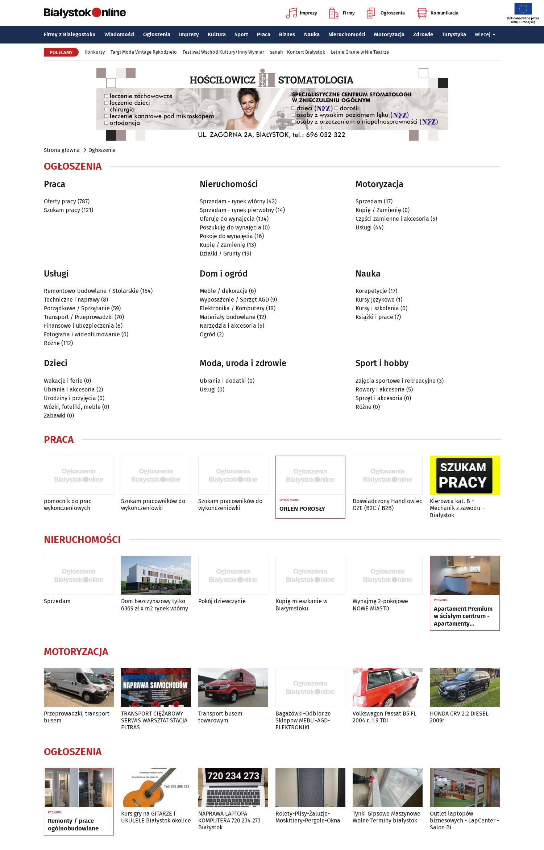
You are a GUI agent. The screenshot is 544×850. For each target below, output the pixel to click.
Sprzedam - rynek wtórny (232, 201)
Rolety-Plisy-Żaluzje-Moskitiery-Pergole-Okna (307, 817)
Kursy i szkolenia (377, 308)
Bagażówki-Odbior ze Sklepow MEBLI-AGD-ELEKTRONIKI (303, 720)
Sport (241, 34)
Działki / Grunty (220, 253)
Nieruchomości (346, 34)
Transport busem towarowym (220, 717)
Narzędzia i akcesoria (228, 325)
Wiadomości (119, 34)
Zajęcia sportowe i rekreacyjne (396, 380)
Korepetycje (371, 290)
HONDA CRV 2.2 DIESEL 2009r (459, 717)
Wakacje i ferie (63, 380)
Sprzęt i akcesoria (379, 398)
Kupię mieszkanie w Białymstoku (301, 604)
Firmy (342, 13)
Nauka (312, 34)
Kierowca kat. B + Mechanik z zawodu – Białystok (457, 508)
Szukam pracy (62, 210)
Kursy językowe (375, 299)
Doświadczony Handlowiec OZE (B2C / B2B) (387, 504)
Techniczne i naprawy (72, 299)
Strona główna (62, 150)
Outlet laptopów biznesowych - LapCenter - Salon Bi (464, 820)
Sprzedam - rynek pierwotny (237, 210)
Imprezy (301, 13)
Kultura (217, 34)
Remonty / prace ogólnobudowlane (73, 824)
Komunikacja (437, 13)
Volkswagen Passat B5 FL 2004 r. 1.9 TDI (384, 717)
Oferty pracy (60, 201)
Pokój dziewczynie (222, 601)
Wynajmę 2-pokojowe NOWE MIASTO (380, 604)
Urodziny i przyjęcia (70, 398)
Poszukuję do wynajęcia (230, 227)
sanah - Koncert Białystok (297, 52)
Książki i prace (374, 317)
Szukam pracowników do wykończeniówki (153, 504)
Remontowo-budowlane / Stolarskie (91, 290)
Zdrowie (423, 34)
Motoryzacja (389, 34)
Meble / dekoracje (224, 290)
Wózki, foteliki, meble (72, 406)
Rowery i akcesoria (380, 389)
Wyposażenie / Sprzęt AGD (234, 299)
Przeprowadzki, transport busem (76, 717)
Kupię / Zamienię (222, 244)
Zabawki (55, 415)
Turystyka (454, 34)
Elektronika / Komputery (232, 308)
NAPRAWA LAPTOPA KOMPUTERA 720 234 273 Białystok (229, 820)
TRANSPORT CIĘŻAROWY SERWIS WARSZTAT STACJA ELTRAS (154, 720)
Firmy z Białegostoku (70, 34)
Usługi (364, 227)
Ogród (208, 334)
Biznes (287, 34)
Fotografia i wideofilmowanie (82, 334)
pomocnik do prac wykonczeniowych (67, 504)
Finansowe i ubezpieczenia (79, 325)
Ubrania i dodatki (223, 380)
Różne (52, 343)
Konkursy (94, 52)
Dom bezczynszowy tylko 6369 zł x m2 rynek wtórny (154, 604)
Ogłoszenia (386, 13)
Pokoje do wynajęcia (226, 236)
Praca (263, 34)
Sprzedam (369, 201)
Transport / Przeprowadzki (78, 317)
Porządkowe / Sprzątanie (77, 308)
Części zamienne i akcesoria (392, 218)
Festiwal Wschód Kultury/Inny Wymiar (223, 52)
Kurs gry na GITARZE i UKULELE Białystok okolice (156, 817)
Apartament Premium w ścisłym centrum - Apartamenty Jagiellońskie (463, 616)
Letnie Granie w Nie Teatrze (360, 52)
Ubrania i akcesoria (69, 389)
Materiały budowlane (228, 317)
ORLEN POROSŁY (302, 509)
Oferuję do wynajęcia (227, 218)
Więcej (485, 34)
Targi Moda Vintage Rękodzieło (144, 52)
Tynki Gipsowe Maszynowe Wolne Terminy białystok (386, 817)
